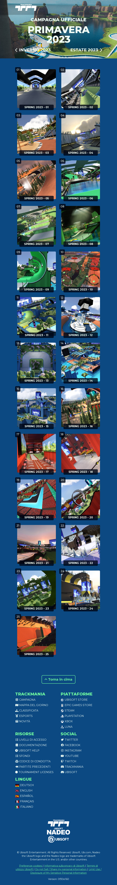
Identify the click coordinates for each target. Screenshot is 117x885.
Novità (22, 721)
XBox (67, 721)
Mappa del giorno (31, 705)
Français (24, 801)
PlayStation (72, 716)
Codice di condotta (33, 761)
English (23, 790)
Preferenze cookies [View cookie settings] (31, 865)
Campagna (25, 699)
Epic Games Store (76, 705)
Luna (66, 726)
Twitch (68, 761)
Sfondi (22, 756)
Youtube (70, 756)
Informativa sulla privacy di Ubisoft (64, 865)
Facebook (70, 745)
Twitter (69, 739)
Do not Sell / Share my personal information (61, 869)
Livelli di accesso (30, 739)
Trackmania (72, 766)
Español (24, 796)
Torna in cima (58, 679)
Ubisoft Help (27, 750)
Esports (24, 716)
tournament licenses (34, 772)
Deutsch (24, 785)
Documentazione (31, 745)
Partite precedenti (33, 766)
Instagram (71, 750)
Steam (67, 710)
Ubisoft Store (74, 699)
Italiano (24, 806)
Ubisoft (69, 772)
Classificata (26, 710)
